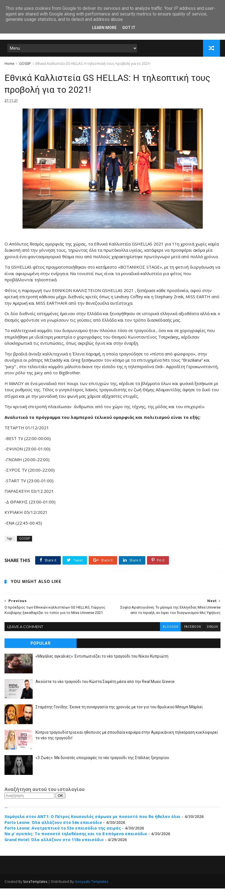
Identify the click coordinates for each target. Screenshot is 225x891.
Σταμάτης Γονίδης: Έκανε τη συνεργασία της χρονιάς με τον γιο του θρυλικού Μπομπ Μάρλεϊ (119, 710)
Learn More (104, 27)
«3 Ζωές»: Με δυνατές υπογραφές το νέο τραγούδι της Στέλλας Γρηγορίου (102, 760)
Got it (128, 27)
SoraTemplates (35, 884)
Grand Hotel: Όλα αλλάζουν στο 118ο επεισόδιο (54, 842)
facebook (192, 629)
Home (9, 64)
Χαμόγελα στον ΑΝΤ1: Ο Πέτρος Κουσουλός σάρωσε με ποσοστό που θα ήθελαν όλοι (93, 819)
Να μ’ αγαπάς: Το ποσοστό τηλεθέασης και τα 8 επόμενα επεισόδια (76, 836)
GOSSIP (25, 64)
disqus (212, 629)
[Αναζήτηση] (29, 798)
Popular (40, 646)
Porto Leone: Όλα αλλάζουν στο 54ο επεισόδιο (53, 825)
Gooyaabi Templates (91, 884)
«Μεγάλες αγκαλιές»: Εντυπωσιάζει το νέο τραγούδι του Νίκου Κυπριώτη (101, 659)
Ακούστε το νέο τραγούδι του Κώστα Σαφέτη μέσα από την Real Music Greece (105, 684)
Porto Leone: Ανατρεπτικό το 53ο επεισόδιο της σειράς (63, 830)
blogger (170, 629)
